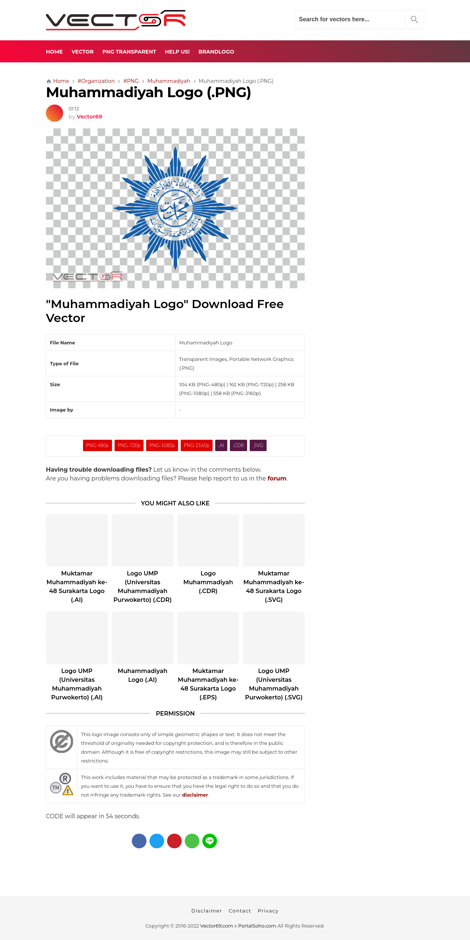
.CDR (238, 445)
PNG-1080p (162, 445)
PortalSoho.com (257, 926)
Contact (240, 911)
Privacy (268, 911)
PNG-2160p (196, 445)
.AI (221, 445)
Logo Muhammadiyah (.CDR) (208, 582)
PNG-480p (97, 445)
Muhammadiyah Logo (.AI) (142, 675)
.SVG (258, 445)
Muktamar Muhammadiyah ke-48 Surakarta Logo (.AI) (76, 586)
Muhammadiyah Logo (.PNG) (148, 92)
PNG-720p (129, 445)
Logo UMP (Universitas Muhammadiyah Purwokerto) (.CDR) (142, 586)
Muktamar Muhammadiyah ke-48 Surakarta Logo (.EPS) (208, 684)
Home (54, 51)
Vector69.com (216, 926)
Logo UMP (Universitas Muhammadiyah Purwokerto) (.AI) (76, 684)
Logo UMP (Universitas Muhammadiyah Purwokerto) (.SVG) (274, 684)
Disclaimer (206, 911)
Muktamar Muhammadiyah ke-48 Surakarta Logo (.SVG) (273, 586)
